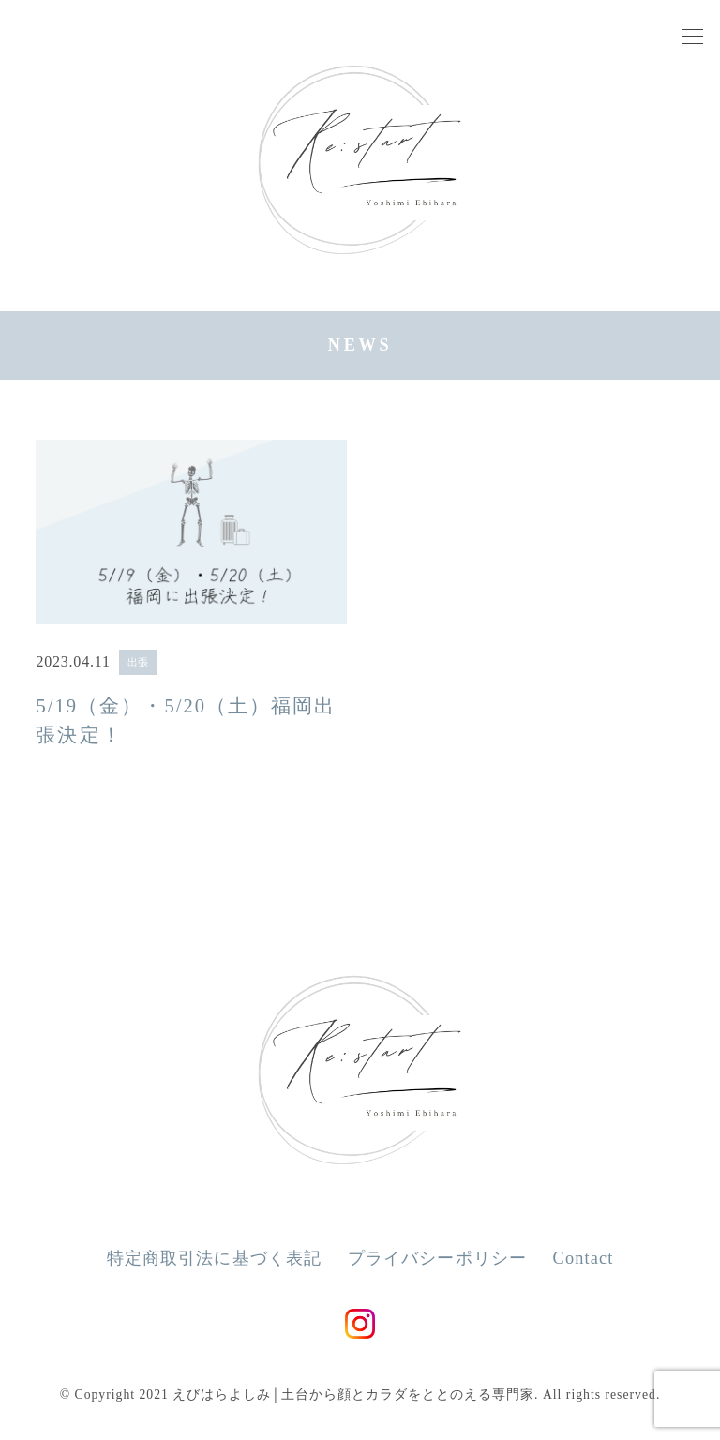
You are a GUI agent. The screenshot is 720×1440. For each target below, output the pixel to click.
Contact (583, 1258)
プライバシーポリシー (437, 1258)
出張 (138, 662)
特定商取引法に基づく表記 (214, 1258)
